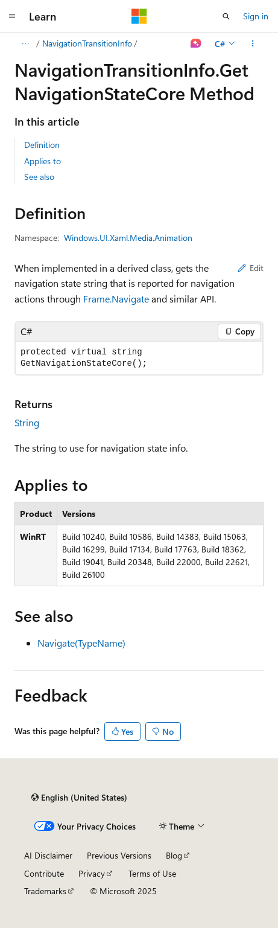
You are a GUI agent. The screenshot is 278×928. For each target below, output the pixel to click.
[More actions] (253, 43)
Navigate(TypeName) (81, 642)
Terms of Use (152, 873)
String (26, 422)
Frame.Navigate (116, 298)
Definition (42, 144)
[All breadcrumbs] (25, 43)
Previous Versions (119, 855)
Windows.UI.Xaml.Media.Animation (128, 237)
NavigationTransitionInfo (87, 43)
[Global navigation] (12, 16)
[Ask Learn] (196, 43)
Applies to (42, 161)
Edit (251, 268)
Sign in (255, 16)
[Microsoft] (139, 16)
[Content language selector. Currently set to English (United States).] (79, 797)
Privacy (91, 873)
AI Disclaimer (48, 855)
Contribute (44, 873)
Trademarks (45, 891)
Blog (174, 855)
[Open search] (226, 16)
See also (39, 176)
